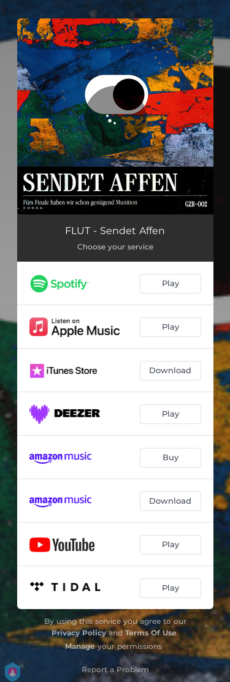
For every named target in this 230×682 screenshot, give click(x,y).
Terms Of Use (151, 632)
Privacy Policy (79, 632)
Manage (80, 646)
